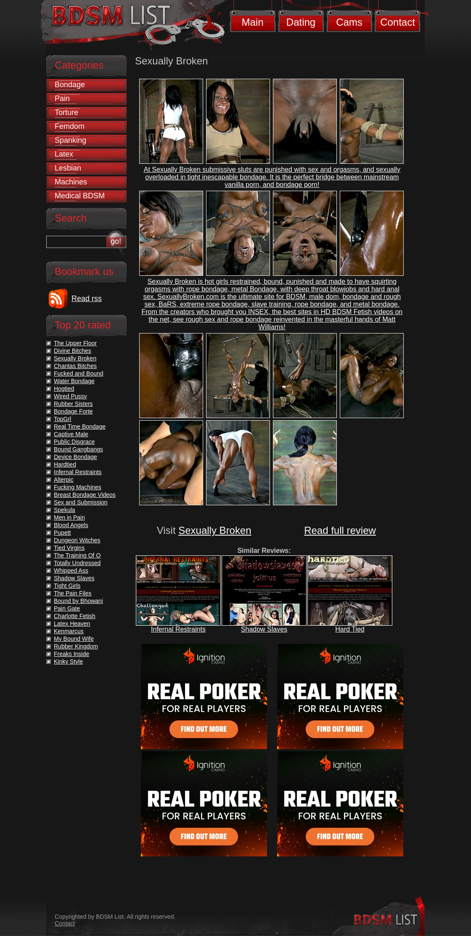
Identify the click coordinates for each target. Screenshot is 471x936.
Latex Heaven (72, 623)
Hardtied (65, 464)
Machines (71, 182)
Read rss (86, 298)
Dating (300, 22)
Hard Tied (349, 629)
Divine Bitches (72, 350)
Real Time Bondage (80, 426)
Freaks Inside (71, 654)
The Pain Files (72, 593)
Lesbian (68, 168)
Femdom (70, 126)
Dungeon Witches (77, 540)
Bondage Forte (73, 411)
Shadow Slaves (264, 629)
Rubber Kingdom (76, 646)
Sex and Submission (81, 502)
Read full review (340, 530)
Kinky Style (68, 661)
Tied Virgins (69, 547)
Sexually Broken (214, 530)
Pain (62, 98)
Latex (64, 154)
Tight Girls (67, 585)
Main (252, 22)
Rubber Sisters (73, 403)
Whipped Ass (71, 570)
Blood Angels (71, 525)
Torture (66, 112)
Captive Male (71, 434)
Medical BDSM (80, 196)
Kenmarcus (69, 631)
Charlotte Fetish (74, 616)
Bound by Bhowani (78, 600)
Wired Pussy (70, 396)
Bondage (70, 84)
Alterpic (64, 479)
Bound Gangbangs (78, 449)
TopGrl (62, 419)
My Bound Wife (74, 638)
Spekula (64, 510)
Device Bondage (75, 456)
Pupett (62, 532)
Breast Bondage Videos (85, 494)
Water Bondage (74, 381)
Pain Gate (67, 608)
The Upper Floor (75, 343)
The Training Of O (77, 555)
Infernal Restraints (178, 629)
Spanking (70, 140)
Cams (349, 22)
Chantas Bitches (75, 366)
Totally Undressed (77, 563)
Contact (397, 22)
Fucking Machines (77, 487)
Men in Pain (69, 517)
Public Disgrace (74, 441)
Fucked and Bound (78, 373)
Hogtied (64, 388)
